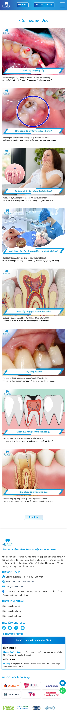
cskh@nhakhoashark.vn (16, 586)
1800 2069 (10, 582)
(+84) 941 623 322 (25, 582)
